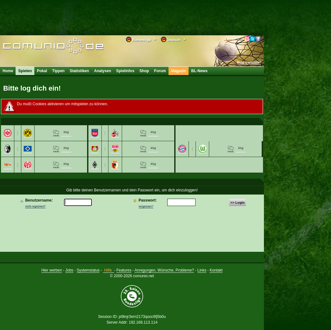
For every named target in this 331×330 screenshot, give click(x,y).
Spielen (25, 71)
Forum (160, 71)
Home (8, 71)
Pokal (42, 71)
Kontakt (216, 270)
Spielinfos (125, 71)
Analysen (102, 71)
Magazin (178, 71)
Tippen (58, 71)
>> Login (237, 202)
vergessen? (146, 206)
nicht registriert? (35, 206)
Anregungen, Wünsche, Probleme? (164, 270)
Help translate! (249, 62)
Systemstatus (88, 270)
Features (123, 270)
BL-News (199, 71)
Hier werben (51, 270)
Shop (144, 71)
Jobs (69, 270)
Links (201, 270)
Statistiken (79, 71)
